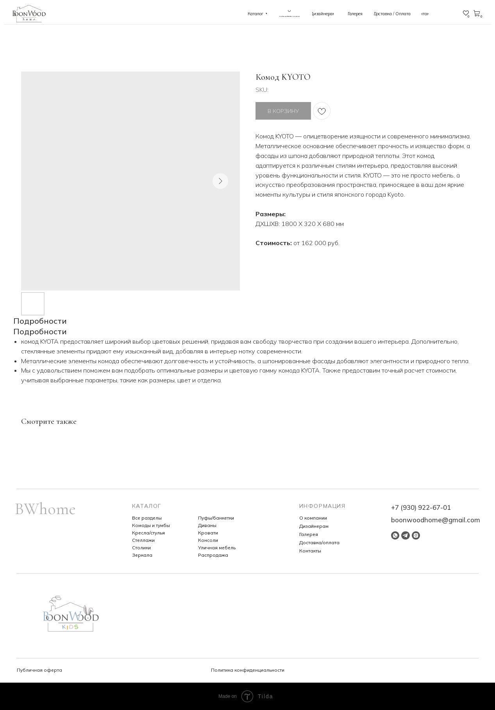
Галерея (308, 534)
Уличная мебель (217, 547)
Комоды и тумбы (151, 525)
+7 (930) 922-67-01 (421, 507)
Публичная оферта (39, 670)
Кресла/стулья (148, 533)
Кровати (208, 533)
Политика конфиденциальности (247, 670)
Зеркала (142, 555)
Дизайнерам (314, 526)
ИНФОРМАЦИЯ (322, 505)
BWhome (45, 509)
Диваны (207, 525)
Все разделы (147, 518)
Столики (141, 547)
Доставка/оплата (319, 542)
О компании (313, 518)
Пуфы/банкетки (216, 518)
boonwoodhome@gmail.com (435, 520)
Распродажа (213, 555)
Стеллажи (143, 540)
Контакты (310, 551)
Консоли (208, 540)
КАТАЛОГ (146, 505)
